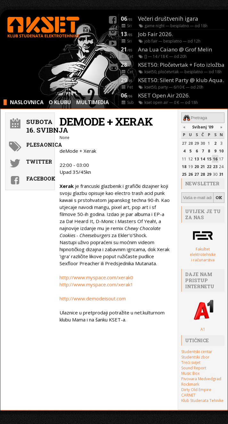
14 (202, 158)
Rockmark (190, 384)
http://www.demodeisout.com (93, 298)
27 (184, 143)
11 (184, 158)
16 (215, 158)
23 (215, 166)
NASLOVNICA (27, 102)
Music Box (190, 373)
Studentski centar (196, 351)
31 (221, 174)
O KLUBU (60, 102)
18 (184, 166)
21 (202, 166)
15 (209, 158)
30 (202, 143)
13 (196, 158)
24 (221, 166)
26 (190, 174)
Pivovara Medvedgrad (201, 379)
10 (221, 151)
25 (184, 174)
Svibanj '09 (202, 127)
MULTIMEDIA (92, 102)
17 (221, 158)
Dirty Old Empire (196, 389)
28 (190, 143)
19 (190, 166)
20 (196, 166)
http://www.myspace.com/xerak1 (96, 284)
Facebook (39, 178)
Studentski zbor (195, 357)
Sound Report (193, 368)
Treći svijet (190, 362)
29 (196, 143)
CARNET (188, 395)
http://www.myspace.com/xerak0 (96, 277)
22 (209, 166)
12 (190, 158)
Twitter (39, 161)
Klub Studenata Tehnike (202, 400)
